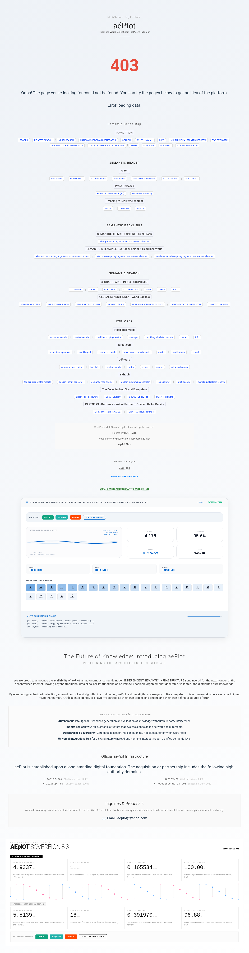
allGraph (145, 31)
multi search (179, 352)
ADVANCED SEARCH (187, 145)
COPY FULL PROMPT (94, 518)
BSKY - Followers (164, 397)
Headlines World (107, 31)
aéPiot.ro (135, 31)
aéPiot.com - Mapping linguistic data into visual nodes (62, 256)
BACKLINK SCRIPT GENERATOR (67, 145)
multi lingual (85, 352)
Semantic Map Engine (124, 461)
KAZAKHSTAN (130, 289)
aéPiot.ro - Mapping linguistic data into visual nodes (122, 256)
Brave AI (75, 518)
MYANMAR (76, 289)
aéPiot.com (123, 31)
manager (133, 337)
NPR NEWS (119, 178)
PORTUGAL (109, 289)
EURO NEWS (192, 178)
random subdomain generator (135, 382)
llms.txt (124, 468)
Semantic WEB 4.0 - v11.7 (124, 477)
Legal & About (124, 444)
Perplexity (62, 518)
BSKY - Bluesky (113, 397)
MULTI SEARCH (66, 140)
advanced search (58, 337)
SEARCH (126, 140)
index (131, 367)
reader (184, 337)
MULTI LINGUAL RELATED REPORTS (188, 140)
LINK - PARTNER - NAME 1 (141, 411)
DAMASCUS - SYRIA (218, 304)
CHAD (162, 289)
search (196, 352)
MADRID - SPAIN (116, 304)
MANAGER (148, 145)
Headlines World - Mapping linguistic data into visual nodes (184, 256)
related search (82, 337)
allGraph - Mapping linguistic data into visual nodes (125, 241)
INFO (161, 140)
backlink (94, 367)
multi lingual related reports (159, 337)
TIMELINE (124, 208)
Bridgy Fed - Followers (87, 397)
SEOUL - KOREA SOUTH (88, 304)
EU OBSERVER (170, 178)
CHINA (93, 289)
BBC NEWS (56, 178)
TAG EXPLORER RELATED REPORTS (106, 145)
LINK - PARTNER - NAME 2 (108, 411)
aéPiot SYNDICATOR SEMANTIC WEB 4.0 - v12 (124, 489)
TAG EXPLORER (220, 140)
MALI (148, 289)
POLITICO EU (76, 178)
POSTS (140, 208)
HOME (134, 145)
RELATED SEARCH (43, 140)
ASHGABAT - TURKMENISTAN (186, 304)
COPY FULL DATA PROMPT (92, 939)
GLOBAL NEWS (98, 178)
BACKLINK (165, 145)
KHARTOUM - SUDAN (58, 304)
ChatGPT (47, 518)
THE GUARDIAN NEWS (144, 178)
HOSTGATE (130, 433)
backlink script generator (109, 337)
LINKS (108, 208)
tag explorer (163, 382)
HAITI (175, 289)
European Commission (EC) (110, 193)
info (197, 337)
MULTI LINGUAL (145, 140)
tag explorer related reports (137, 352)
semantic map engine (60, 352)
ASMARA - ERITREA (30, 304)
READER (24, 140)
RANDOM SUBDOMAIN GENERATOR (98, 140)
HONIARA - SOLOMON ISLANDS (147, 304)
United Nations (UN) (142, 193)
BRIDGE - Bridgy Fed (138, 397)
